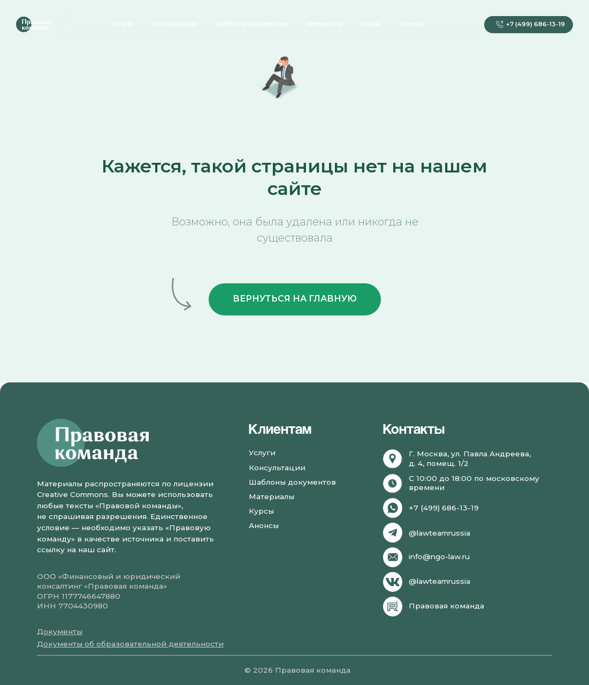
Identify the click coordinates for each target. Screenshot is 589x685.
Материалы (324, 23)
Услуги (122, 23)
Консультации (174, 23)
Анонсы (412, 23)
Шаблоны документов (251, 23)
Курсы (371, 23)
